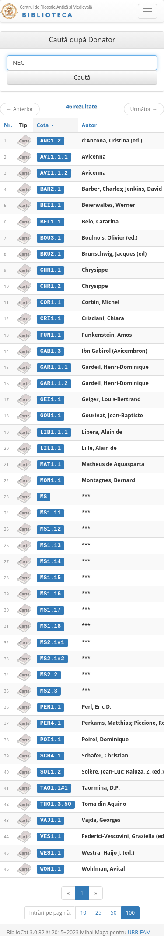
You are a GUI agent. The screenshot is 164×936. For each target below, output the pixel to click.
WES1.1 (50, 845)
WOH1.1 (50, 861)
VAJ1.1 (50, 814)
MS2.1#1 (52, 637)
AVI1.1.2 (54, 172)
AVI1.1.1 (54, 157)
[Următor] (96, 885)
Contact (108, 932)
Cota (46, 125)
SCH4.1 (50, 749)
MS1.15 (50, 573)
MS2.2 (49, 669)
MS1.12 (50, 525)
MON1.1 (50, 477)
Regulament (79, 932)
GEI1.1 (50, 397)
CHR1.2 (50, 285)
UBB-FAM (139, 925)
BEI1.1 (50, 205)
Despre (131, 932)
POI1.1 (50, 733)
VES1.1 (50, 829)
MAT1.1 (50, 461)
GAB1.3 (50, 349)
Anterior (20, 108)
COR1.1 (50, 301)
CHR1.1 (50, 269)
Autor (89, 125)
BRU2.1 (50, 253)
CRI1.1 (50, 317)
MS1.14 (50, 557)
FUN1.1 (50, 333)
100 (130, 905)
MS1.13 (50, 541)
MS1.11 (50, 509)
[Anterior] (68, 885)
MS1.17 (50, 605)
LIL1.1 (50, 445)
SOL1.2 (50, 765)
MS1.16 (50, 589)
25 (98, 905)
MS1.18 (50, 621)
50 (114, 905)
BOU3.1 (50, 236)
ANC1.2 (50, 141)
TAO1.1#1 (54, 781)
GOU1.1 (50, 413)
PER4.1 (50, 717)
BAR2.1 (50, 189)
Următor (143, 108)
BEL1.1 (50, 221)
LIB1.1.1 (54, 429)
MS (43, 493)
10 (83, 905)
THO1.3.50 (55, 797)
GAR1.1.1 (54, 365)
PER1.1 (50, 701)
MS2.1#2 (52, 653)
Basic (151, 932)
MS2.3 (49, 685)
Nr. (8, 125)
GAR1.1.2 (54, 381)
